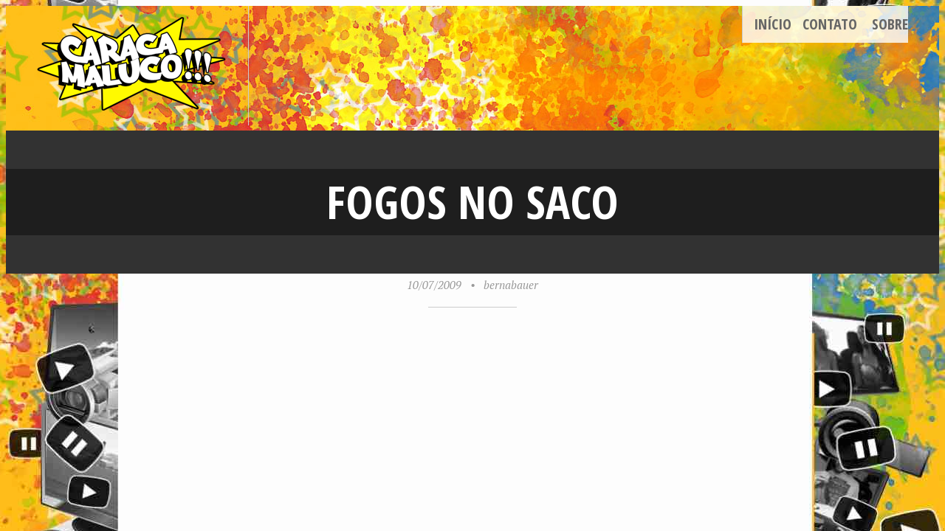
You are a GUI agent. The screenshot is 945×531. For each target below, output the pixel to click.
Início (772, 24)
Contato (830, 24)
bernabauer (511, 284)
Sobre (890, 24)
